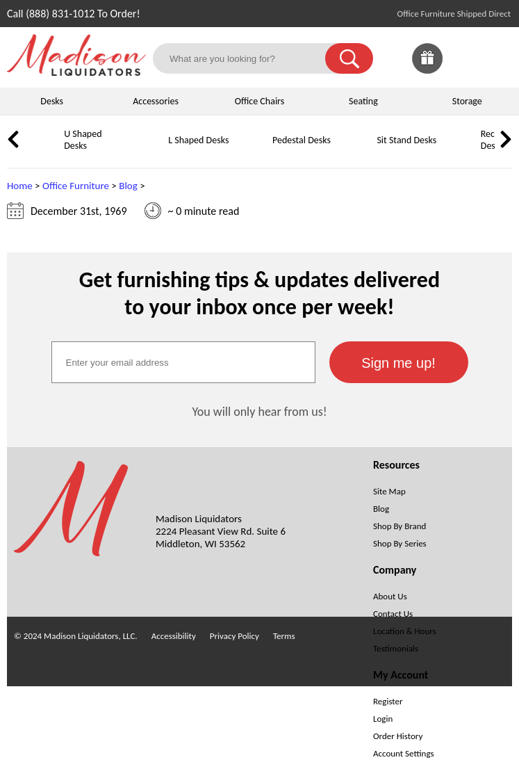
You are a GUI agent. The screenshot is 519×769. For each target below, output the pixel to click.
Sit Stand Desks (406, 140)
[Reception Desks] (462, 150)
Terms (284, 636)
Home (20, 185)
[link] (496, 58)
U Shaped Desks (82, 140)
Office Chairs (259, 101)
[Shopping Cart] (496, 58)
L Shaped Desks (198, 140)
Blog (128, 185)
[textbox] (183, 362)
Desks (51, 101)
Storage (467, 101)
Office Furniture (75, 185)
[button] (349, 58)
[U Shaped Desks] (45, 150)
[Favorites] (462, 69)
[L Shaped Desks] (149, 150)
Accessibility (173, 636)
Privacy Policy (234, 636)
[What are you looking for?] (248, 58)
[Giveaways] (427, 69)
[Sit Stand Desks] (358, 150)
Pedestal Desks (301, 140)
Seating (363, 101)
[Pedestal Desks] (253, 150)
